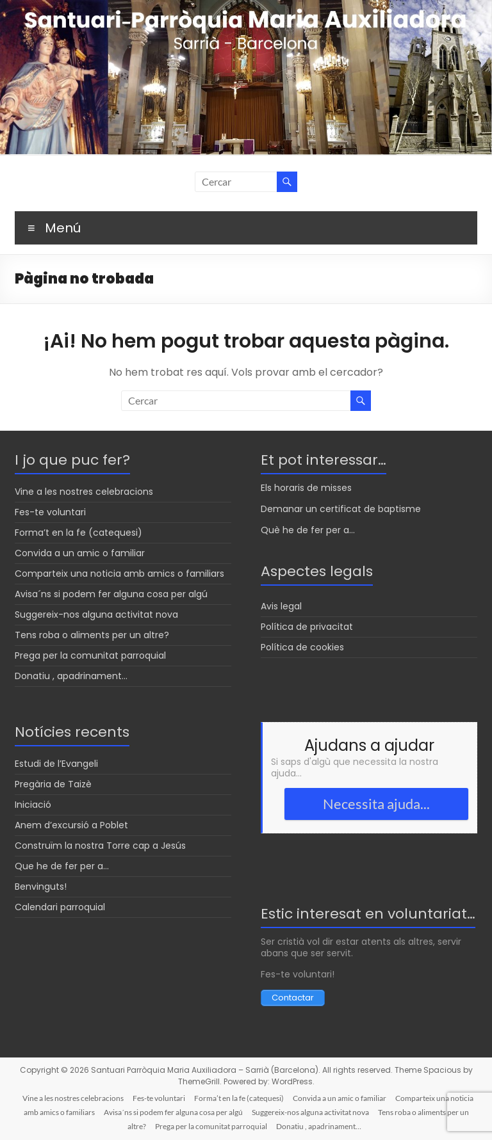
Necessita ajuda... (376, 803)
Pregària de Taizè (53, 784)
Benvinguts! (41, 886)
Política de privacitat (307, 626)
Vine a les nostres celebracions (84, 491)
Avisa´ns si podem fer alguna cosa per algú (111, 594)
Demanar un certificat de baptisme (341, 508)
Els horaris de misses (306, 487)
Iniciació (33, 804)
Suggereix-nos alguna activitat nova (96, 614)
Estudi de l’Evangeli (56, 763)
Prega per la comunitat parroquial (90, 655)
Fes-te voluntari (50, 512)
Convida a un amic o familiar (80, 553)
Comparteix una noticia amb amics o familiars (119, 573)
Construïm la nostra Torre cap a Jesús (100, 845)
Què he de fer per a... (308, 530)
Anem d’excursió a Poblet (71, 825)
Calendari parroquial (60, 907)
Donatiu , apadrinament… (71, 676)
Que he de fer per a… (62, 866)
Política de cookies (302, 647)
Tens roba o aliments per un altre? (92, 635)
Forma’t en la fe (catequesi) (78, 532)
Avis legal (281, 606)
